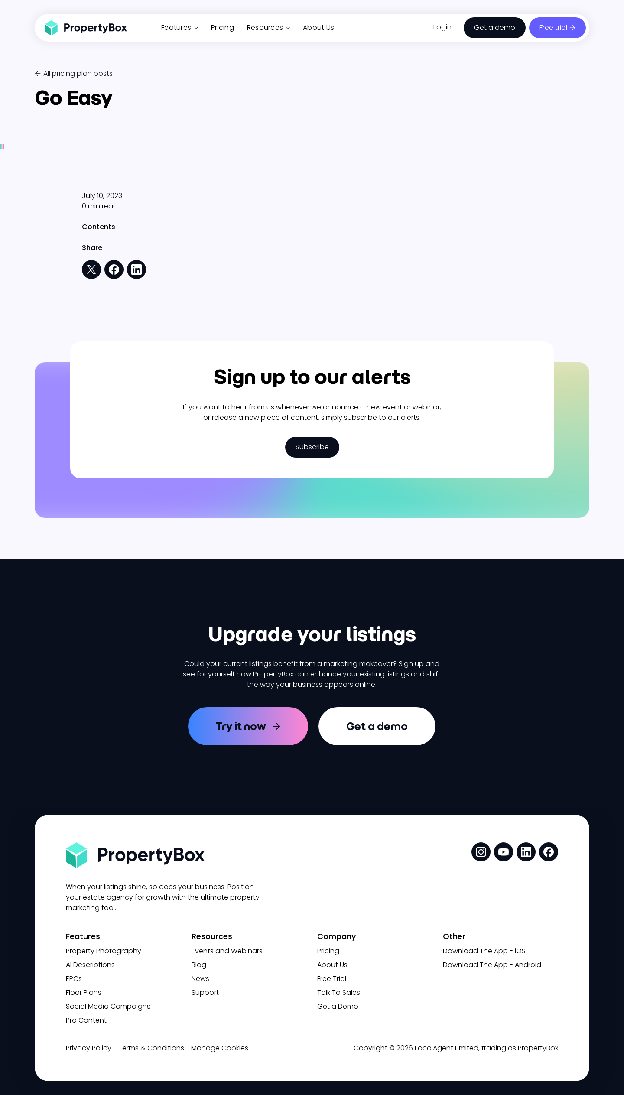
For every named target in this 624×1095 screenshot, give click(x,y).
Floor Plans (83, 993)
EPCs (74, 979)
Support (205, 993)
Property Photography (103, 951)
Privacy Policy (88, 1048)
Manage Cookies (219, 1048)
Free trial (553, 27)
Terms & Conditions (151, 1048)
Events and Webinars (227, 951)
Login (442, 27)
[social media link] (481, 851)
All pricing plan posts (78, 73)
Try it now (241, 726)
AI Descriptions (90, 965)
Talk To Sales (338, 993)
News (200, 979)
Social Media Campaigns (108, 1006)
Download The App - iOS (484, 951)
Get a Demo (337, 1006)
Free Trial (331, 979)
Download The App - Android (492, 965)
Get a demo (494, 27)
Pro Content (86, 1020)
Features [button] (179, 27)
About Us (318, 27)
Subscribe (312, 447)
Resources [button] (268, 27)
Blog (199, 965)
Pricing (222, 27)
